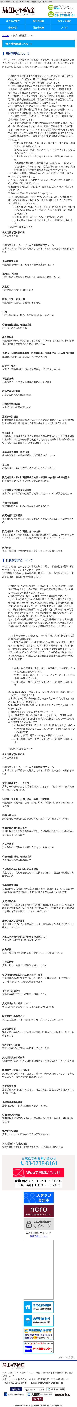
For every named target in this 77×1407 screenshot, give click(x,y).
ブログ (64, 27)
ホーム (5, 35)
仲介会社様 (38, 27)
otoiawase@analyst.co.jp (50, 1382)
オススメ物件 (13, 21)
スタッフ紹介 (64, 21)
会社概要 (12, 27)
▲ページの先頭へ (66, 1357)
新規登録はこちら (39, 1236)
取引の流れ (38, 21)
